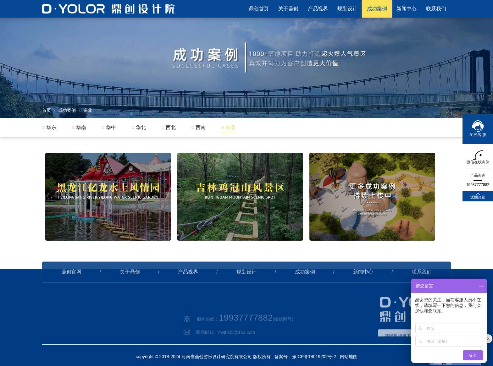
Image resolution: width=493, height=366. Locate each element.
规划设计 (347, 8)
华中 (111, 127)
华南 (81, 127)
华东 (51, 127)
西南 (201, 127)
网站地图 (348, 356)
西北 (171, 127)
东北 (87, 110)
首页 (46, 110)
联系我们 (436, 8)
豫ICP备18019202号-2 (314, 356)
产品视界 (318, 8)
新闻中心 (406, 8)
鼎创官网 (71, 279)
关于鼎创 (288, 8)
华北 (141, 127)
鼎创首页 (259, 8)
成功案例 (377, 8)
